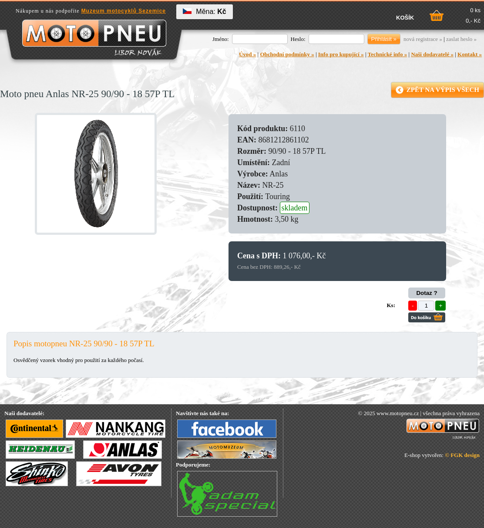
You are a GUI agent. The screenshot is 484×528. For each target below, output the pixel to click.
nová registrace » (422, 39)
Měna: (204, 11)
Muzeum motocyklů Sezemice (123, 11)
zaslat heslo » (461, 39)
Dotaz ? (426, 293)
